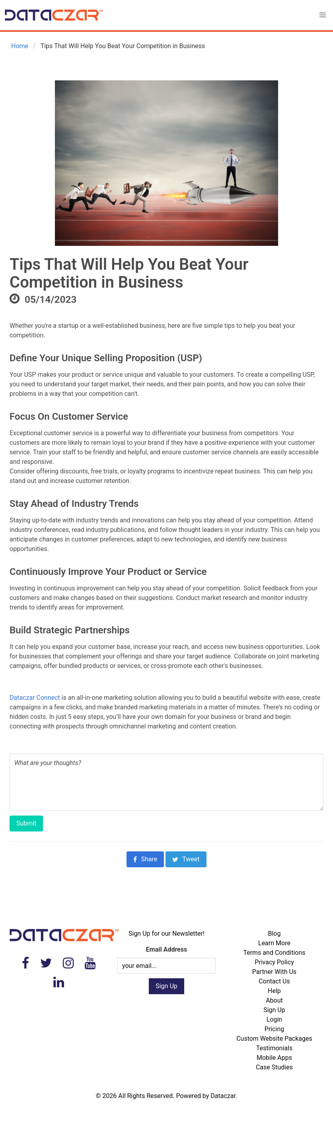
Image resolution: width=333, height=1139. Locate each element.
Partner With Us (274, 971)
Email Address (166, 949)
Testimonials (274, 1048)
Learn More (274, 943)
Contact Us (274, 981)
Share (145, 859)
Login (274, 1019)
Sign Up (274, 1010)
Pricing (274, 1029)
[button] (322, 15)
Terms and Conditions (274, 952)
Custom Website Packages (274, 1038)
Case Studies (274, 1067)
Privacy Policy (274, 962)
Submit (26, 823)
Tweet (185, 859)
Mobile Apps (274, 1057)
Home (19, 46)
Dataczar (223, 1096)
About (274, 1000)
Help (274, 991)
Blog (274, 933)
